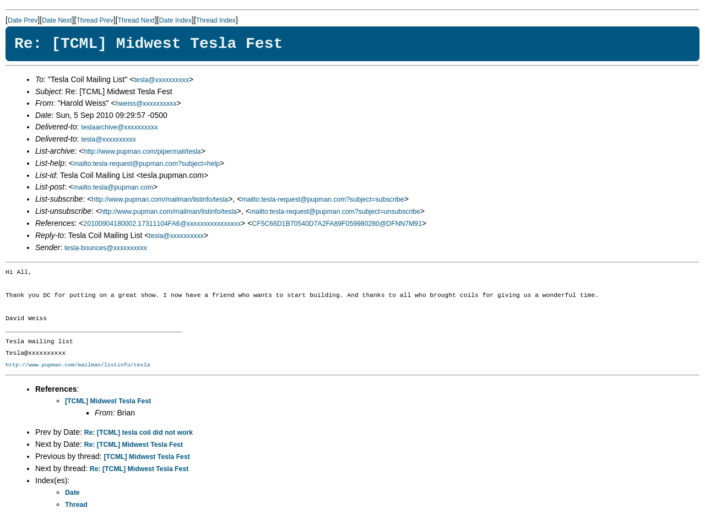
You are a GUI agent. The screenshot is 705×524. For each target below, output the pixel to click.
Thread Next (136, 20)
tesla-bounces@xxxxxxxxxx (105, 248)
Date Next (57, 20)
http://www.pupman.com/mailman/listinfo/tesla (159, 199)
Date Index (175, 20)
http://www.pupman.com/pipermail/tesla (142, 151)
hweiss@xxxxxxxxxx (145, 103)
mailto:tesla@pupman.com (113, 187)
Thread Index (216, 20)
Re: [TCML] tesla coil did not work (138, 432)
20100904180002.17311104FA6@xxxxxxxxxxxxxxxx (162, 224)
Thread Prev (94, 20)
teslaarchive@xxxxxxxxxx (119, 127)
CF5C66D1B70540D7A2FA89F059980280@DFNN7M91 (337, 224)
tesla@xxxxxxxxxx (161, 80)
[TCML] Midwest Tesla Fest (108, 401)
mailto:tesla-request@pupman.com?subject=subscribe (322, 199)
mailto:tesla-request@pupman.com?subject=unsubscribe (335, 211)
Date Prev (22, 20)
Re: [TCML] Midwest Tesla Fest (133, 445)
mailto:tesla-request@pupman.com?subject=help (146, 164)
